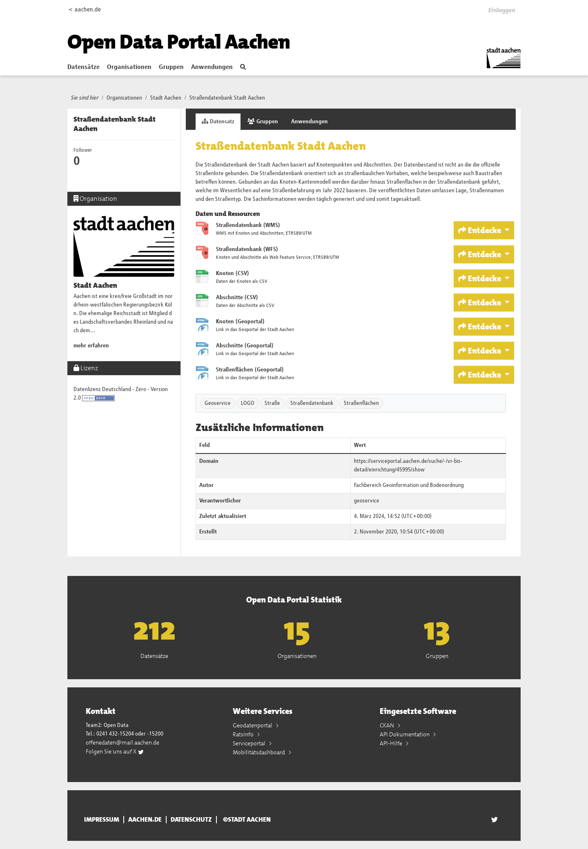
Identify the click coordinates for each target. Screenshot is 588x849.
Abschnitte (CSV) (237, 297)
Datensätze (83, 67)
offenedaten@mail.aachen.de (122, 742)
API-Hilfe (391, 743)
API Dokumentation (405, 734)
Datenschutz (191, 819)
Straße (272, 403)
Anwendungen (212, 67)
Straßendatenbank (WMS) (248, 225)
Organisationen (129, 67)
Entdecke (480, 230)
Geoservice (218, 403)
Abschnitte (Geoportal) (245, 346)
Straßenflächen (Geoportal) (250, 370)
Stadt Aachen (165, 98)
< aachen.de (85, 10)
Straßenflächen (361, 403)
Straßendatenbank (312, 403)
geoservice (366, 501)
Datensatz (218, 121)
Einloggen (501, 10)
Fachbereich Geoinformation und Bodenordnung (409, 485)
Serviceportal (250, 743)
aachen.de (145, 819)
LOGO (247, 403)
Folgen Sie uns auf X (115, 751)
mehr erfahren (91, 346)
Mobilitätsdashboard (259, 752)
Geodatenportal (253, 725)
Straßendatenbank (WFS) (247, 249)
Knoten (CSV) (232, 273)
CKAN (387, 725)
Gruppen (171, 67)
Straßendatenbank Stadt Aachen (227, 98)
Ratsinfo (244, 734)
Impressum (101, 819)
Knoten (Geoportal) (240, 321)
